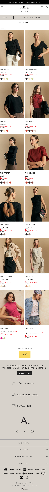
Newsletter (24, 405)
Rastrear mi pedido (27, 394)
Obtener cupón (24, 373)
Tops (2, 28)
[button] (42, 7)
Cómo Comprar (25, 383)
